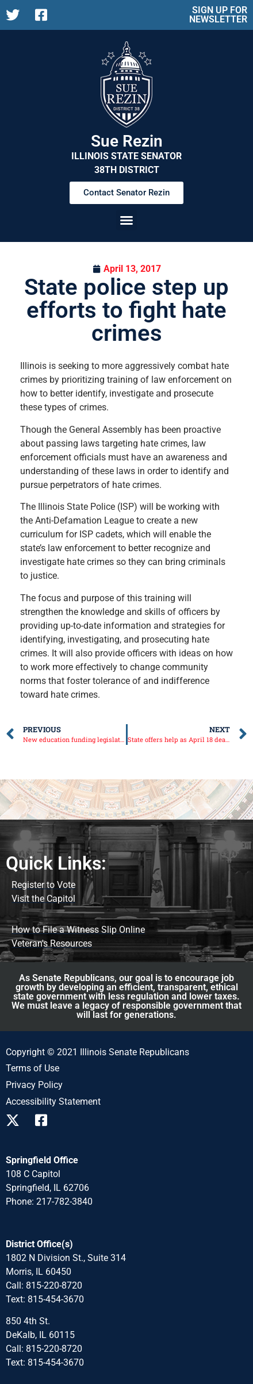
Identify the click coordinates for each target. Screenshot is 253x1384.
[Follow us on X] (16, 15)
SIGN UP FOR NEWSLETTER (218, 15)
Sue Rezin (127, 141)
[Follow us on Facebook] (45, 15)
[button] (126, 220)
